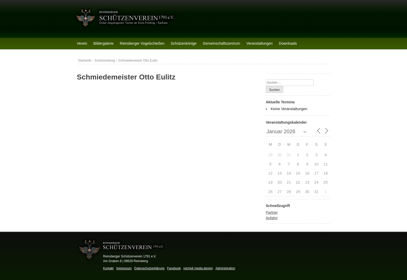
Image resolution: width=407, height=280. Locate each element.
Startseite (84, 60)
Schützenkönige (184, 43)
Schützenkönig (104, 60)
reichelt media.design (198, 268)
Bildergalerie (103, 43)
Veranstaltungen (259, 43)
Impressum (124, 268)
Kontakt (108, 268)
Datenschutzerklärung (149, 268)
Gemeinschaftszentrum (221, 43)
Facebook (174, 268)
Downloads (288, 43)
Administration (225, 268)
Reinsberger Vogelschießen (142, 43)
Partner (272, 212)
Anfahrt (271, 218)
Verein (82, 43)
